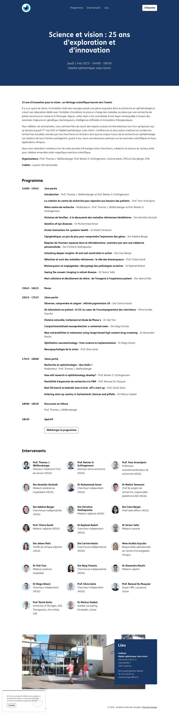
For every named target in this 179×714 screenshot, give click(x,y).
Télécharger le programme (61, 430)
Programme (76, 7)
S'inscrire (149, 7)
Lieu (106, 7)
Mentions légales (149, 707)
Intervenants (94, 7)
